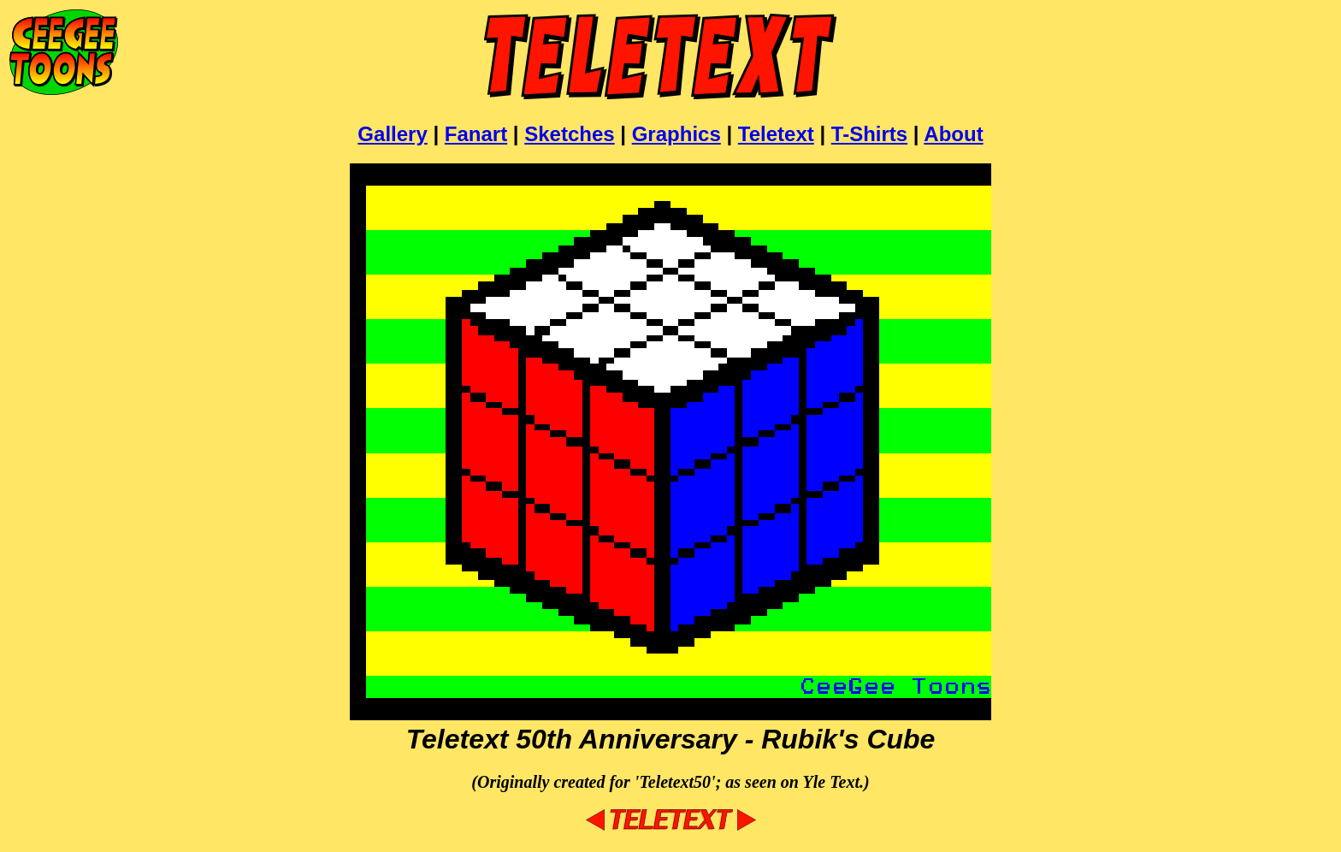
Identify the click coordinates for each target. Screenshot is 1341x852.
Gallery (392, 133)
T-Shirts (869, 133)
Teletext (776, 133)
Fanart (476, 133)
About (953, 133)
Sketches (569, 133)
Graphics (676, 133)
